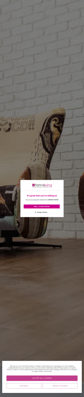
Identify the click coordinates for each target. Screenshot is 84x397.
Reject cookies (60, 386)
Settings (24, 386)
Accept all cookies (42, 378)
